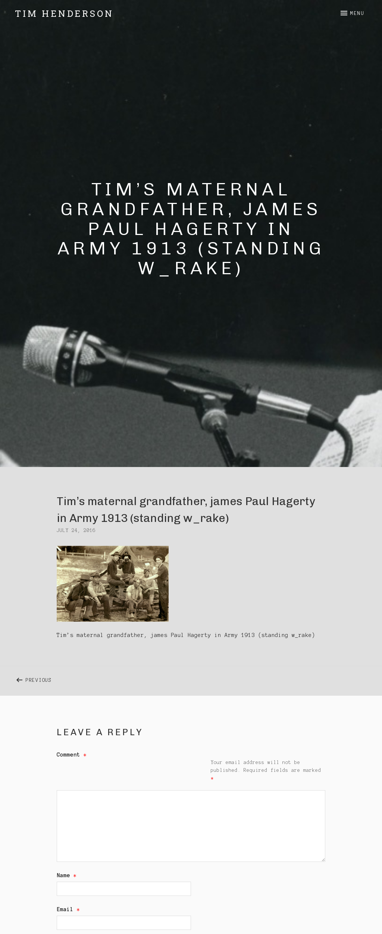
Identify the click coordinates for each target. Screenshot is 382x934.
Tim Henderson (64, 13)
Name (67, 875)
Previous (108, 678)
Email (68, 909)
